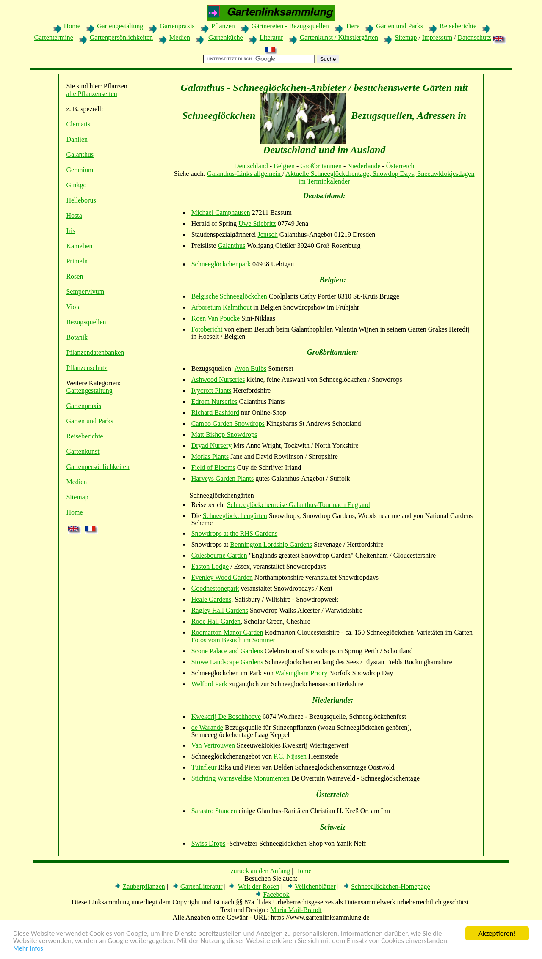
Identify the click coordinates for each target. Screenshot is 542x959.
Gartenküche (225, 37)
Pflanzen (223, 26)
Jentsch (268, 234)
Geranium (79, 169)
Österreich (400, 166)
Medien (179, 37)
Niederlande (363, 166)
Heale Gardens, (212, 599)
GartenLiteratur (201, 886)
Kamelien (79, 245)
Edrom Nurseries (214, 401)
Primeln (77, 261)
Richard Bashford (215, 412)
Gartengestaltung (120, 26)
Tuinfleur (204, 767)
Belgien (284, 166)
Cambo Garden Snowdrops (228, 423)
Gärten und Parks (399, 26)
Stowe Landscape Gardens (227, 662)
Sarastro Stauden (214, 810)
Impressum (437, 37)
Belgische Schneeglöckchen (229, 296)
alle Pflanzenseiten (91, 93)
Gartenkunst (82, 451)
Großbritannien (321, 166)
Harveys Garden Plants (222, 478)
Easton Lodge (210, 566)
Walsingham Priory (301, 673)
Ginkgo (76, 185)
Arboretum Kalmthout (221, 307)
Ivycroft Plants (211, 390)
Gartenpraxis (177, 26)
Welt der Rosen (258, 886)
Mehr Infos (28, 949)
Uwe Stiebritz (257, 223)
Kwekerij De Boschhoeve (226, 716)
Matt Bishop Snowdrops (224, 434)
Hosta (74, 215)
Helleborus (81, 200)
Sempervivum (85, 291)
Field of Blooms (213, 467)
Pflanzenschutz (86, 367)
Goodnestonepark (215, 588)
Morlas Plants (210, 456)
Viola (73, 306)
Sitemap (406, 37)
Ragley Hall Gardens (219, 610)
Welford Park (209, 684)
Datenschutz (474, 37)
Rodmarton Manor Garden (227, 632)
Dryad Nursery (211, 445)
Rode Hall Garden (216, 621)
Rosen (74, 276)
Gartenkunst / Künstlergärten (339, 37)
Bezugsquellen (86, 322)
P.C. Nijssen (290, 756)
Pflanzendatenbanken (95, 352)
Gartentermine (53, 37)
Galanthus (80, 154)
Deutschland (251, 166)
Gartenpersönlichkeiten (121, 37)
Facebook (276, 894)
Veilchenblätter (315, 886)
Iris (70, 230)
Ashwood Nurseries (218, 379)
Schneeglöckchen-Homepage (390, 886)
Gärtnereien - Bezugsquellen (290, 26)
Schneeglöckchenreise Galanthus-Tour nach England (298, 504)
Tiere (352, 26)
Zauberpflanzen (143, 886)
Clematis (78, 124)
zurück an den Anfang (260, 870)
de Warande (207, 727)
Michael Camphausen (220, 212)
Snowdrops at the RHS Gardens (234, 533)
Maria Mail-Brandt (295, 909)
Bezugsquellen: (212, 368)
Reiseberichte (458, 26)
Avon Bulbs (250, 368)
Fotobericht (207, 329)
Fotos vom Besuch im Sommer (233, 640)
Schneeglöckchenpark (221, 264)
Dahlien (77, 139)
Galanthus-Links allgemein (244, 173)
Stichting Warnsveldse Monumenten (240, 778)
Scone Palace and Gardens (227, 651)
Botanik (77, 337)
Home (72, 26)
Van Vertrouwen (213, 745)
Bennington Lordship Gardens (271, 544)
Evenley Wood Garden (222, 577)
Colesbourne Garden (219, 555)
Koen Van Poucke (215, 318)
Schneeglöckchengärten (235, 515)
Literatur (271, 37)
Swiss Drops (208, 843)
